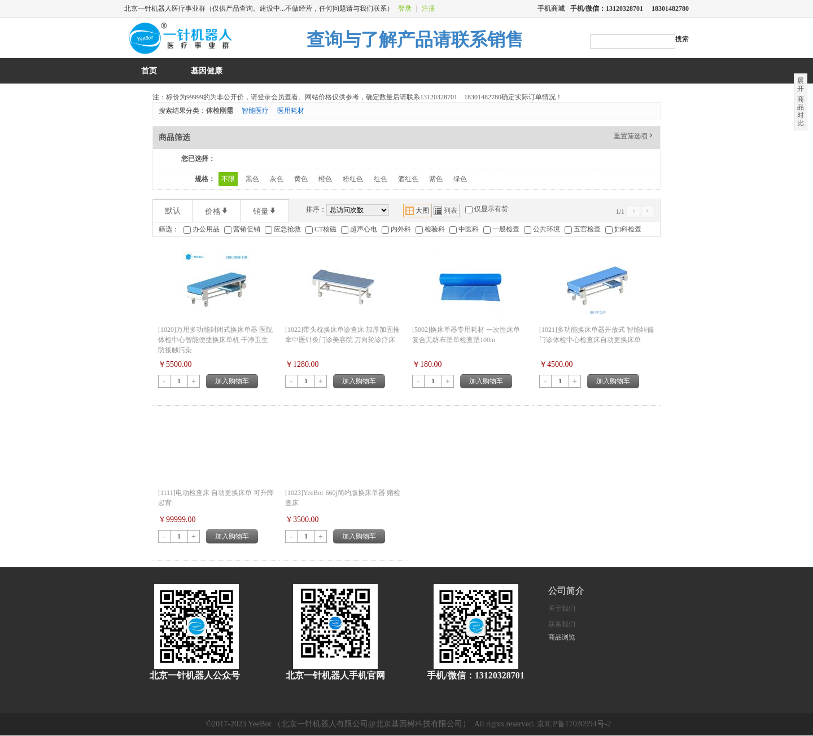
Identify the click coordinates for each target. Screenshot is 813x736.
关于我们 (561, 608)
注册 (428, 8)
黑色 (252, 179)
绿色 (460, 179)
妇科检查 (627, 229)
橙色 (325, 179)
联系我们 (561, 624)
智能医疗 (255, 111)
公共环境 (546, 229)
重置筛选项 (634, 136)
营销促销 (246, 229)
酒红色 (408, 179)
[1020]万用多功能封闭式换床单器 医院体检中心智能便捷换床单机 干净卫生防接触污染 (215, 340)
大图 (417, 211)
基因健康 (206, 71)
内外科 (401, 229)
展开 (800, 85)
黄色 (301, 179)
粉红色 (353, 179)
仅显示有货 (491, 209)
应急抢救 (287, 229)
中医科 (468, 229)
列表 (445, 211)
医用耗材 (290, 111)
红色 (380, 179)
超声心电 (363, 229)
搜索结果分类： (182, 111)
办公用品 (206, 229)
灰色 (276, 179)
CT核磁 (325, 229)
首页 (149, 71)
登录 (405, 8)
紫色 (436, 179)
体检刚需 (219, 111)
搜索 (682, 39)
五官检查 (587, 229)
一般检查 (505, 229)
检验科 (435, 229)
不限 (228, 179)
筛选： (169, 229)
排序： (316, 209)
